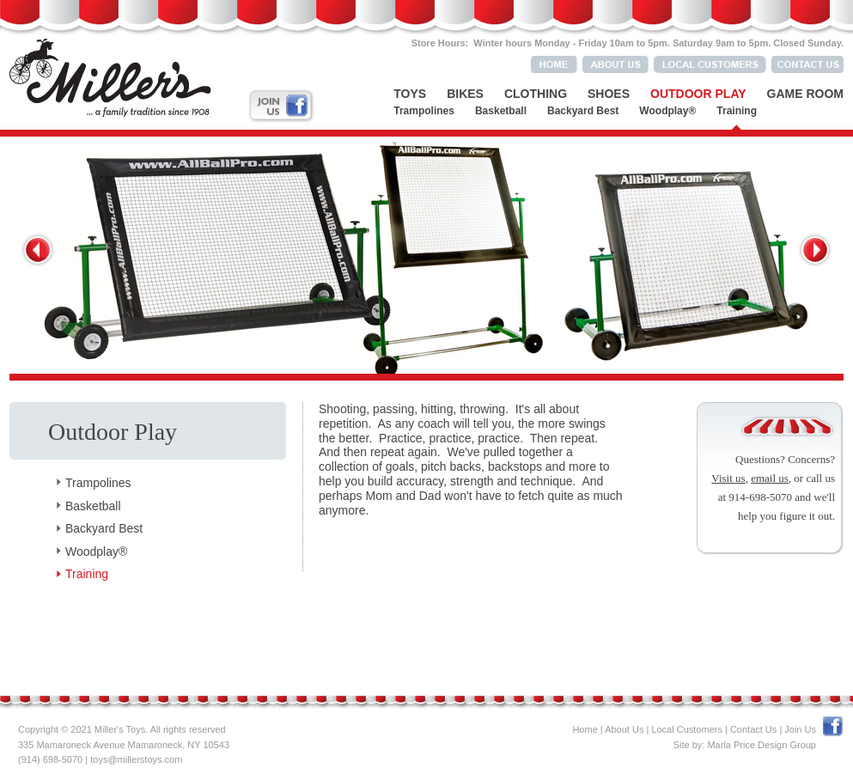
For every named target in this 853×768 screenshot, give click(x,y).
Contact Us (753, 729)
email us (770, 478)
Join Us (800, 729)
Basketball (501, 111)
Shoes (609, 94)
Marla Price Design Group (761, 745)
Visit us (728, 478)
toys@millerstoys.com (136, 759)
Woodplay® (667, 111)
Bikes (465, 94)
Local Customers (686, 729)
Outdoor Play (698, 94)
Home (584, 729)
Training (736, 111)
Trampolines (423, 111)
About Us (624, 729)
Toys (409, 94)
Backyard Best (582, 111)
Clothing (535, 94)
